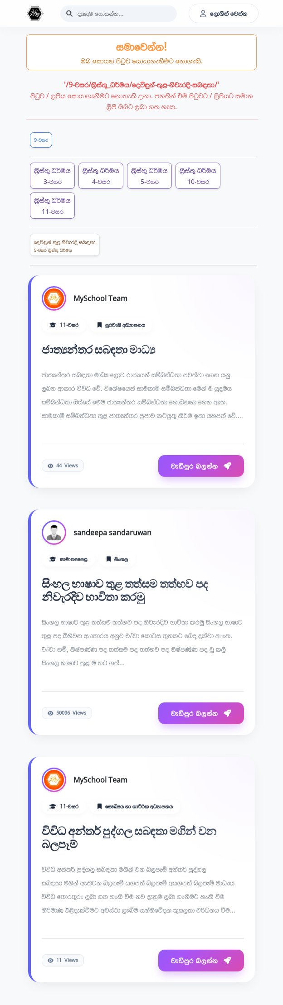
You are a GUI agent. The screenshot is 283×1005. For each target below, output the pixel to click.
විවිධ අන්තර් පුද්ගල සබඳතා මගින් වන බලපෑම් (129, 837)
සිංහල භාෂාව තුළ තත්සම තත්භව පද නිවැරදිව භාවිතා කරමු (125, 590)
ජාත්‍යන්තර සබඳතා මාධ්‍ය (98, 350)
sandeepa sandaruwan (112, 533)
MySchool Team (100, 299)
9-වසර (41, 139)
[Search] (118, 13)
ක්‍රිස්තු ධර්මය (52, 175)
